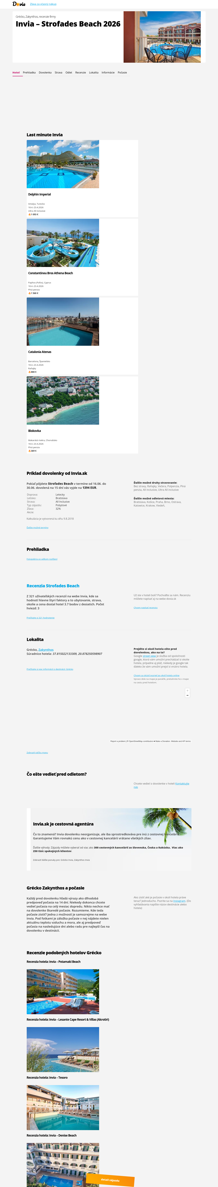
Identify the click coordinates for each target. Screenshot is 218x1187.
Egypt (111, 1009)
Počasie (122, 72)
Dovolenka (45, 72)
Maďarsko (114, 1024)
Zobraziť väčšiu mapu (37, 516)
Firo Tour (177, 1006)
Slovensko (82, 1024)
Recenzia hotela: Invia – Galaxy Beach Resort (42, 785)
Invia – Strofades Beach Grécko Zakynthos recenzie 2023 (66, 932)
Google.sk (167, 1174)
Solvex (176, 1015)
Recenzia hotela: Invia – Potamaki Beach (42, 727)
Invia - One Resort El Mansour (55, 1008)
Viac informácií (60, 1172)
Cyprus (112, 1006)
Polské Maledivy (150, 1177)
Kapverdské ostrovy (86, 1021)
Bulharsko (82, 1006)
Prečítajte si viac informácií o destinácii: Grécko (50, 432)
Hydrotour (178, 1009)
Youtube (30, 1177)
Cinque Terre (29, 1180)
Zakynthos (46, 413)
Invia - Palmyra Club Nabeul (26, 1012)
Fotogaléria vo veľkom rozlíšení (42, 322)
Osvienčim (178, 1151)
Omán (80, 1044)
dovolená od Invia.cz (76, 1177)
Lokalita (93, 72)
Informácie (108, 72)
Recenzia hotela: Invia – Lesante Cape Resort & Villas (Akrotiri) (87, 729)
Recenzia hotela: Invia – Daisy (87, 783)
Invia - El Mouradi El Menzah (59, 1012)
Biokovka (158, 194)
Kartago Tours (148, 1012)
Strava (58, 72)
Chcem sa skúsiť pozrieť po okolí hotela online (156, 439)
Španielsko (82, 1015)
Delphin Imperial (39, 194)
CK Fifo (144, 1009)
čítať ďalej (101, 987)
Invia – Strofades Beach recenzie (52, 914)
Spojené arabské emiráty (121, 1021)
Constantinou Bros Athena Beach (81, 196)
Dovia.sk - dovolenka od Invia (51, 1169)
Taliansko (113, 1015)
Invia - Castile (19, 1021)
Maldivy (80, 1056)
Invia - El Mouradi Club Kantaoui (56, 1017)
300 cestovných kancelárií (111, 611)
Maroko (113, 1044)
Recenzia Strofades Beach (53, 349)
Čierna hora (82, 1009)
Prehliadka (29, 72)
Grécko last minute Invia (47, 921)
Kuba (79, 1050)
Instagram (179, 664)
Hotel (16, 72)
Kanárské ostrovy (117, 1047)
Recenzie (80, 72)
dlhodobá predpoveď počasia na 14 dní (62, 664)
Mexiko (112, 1050)
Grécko (80, 1012)
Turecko (113, 1018)
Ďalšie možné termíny (37, 291)
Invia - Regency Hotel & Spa (58, 1021)
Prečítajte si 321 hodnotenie (41, 381)
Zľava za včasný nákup (43, 4)
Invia (143, 1006)
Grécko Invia (67, 623)
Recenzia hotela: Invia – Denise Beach (165, 727)
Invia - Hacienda (20, 1015)
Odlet (68, 72)
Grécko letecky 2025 (45, 928)
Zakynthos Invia (82, 623)
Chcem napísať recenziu (146, 371)
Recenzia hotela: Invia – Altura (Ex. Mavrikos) (165, 785)
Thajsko (113, 1053)
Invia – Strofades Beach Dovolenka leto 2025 (59, 918)
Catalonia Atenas (122, 194)
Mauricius (82, 1053)
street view (149, 419)
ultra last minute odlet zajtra (173, 1177)
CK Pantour (146, 1015)
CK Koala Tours (180, 1012)
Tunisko (80, 1018)
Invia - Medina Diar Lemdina (27, 1024)
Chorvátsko (114, 1012)
